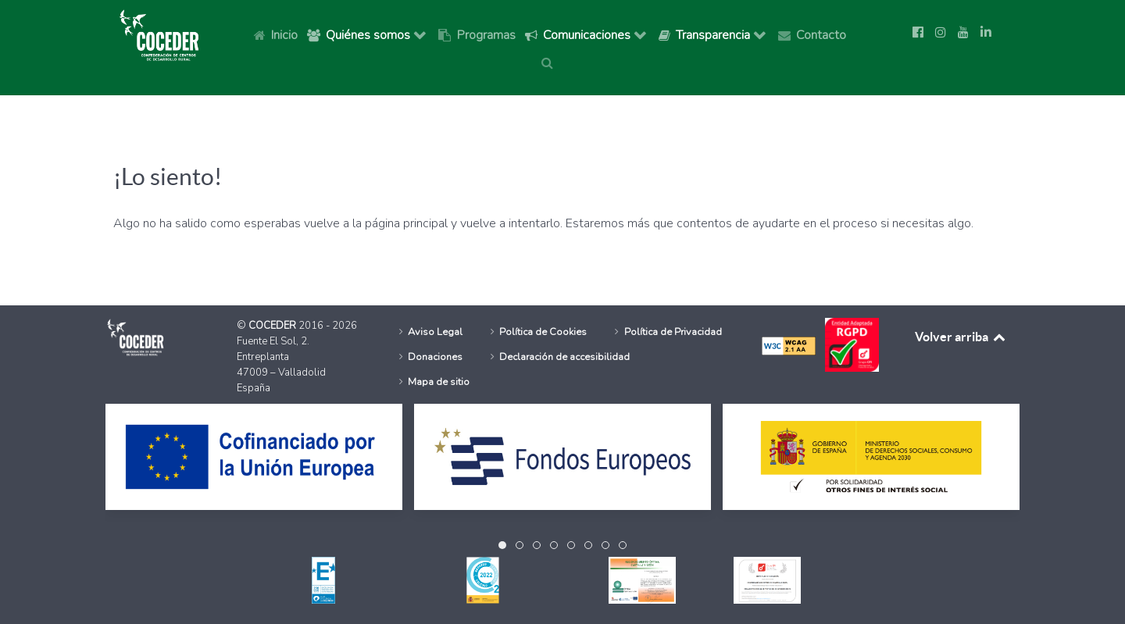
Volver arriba (961, 337)
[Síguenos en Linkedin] (985, 32)
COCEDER (273, 326)
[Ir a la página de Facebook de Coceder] (917, 32)
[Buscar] (550, 62)
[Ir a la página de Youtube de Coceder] (963, 32)
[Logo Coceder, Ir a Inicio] (159, 34)
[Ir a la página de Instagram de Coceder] (940, 32)
